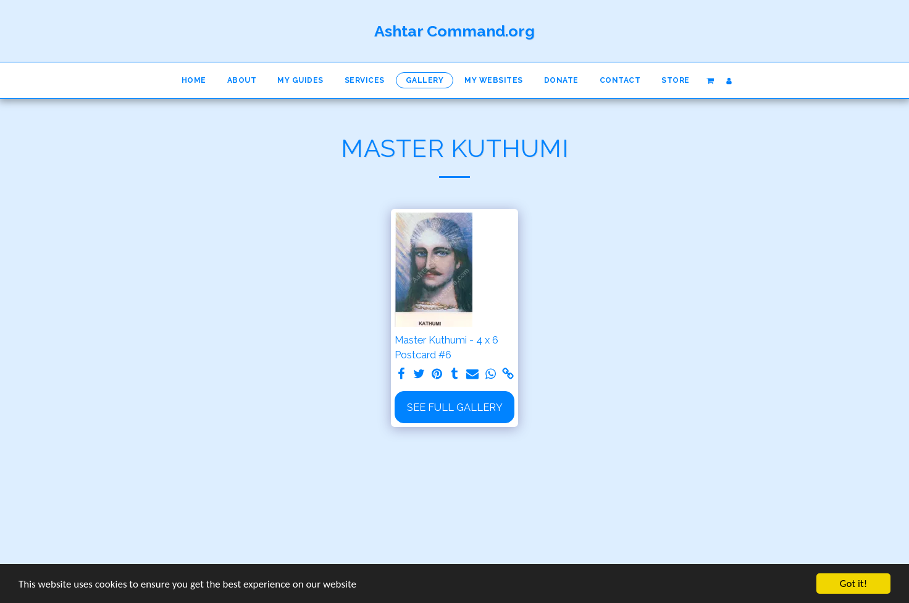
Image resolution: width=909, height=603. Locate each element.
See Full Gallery (455, 407)
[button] (710, 80)
